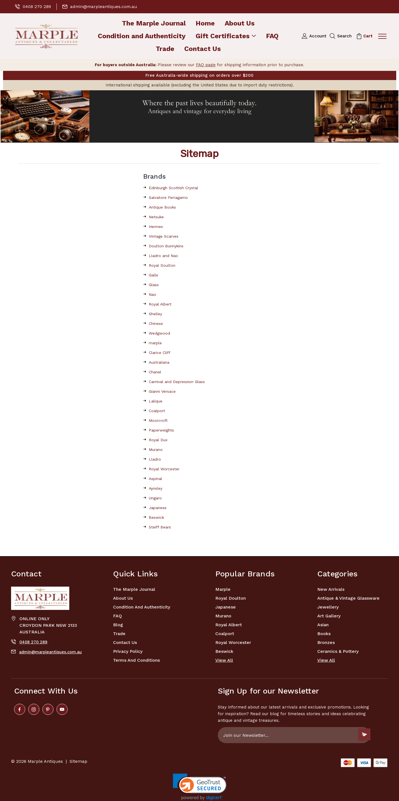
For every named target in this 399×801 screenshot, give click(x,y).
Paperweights (161, 430)
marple (155, 343)
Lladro (155, 459)
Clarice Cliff (159, 352)
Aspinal (155, 478)
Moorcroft (158, 420)
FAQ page (206, 64)
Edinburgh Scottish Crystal (173, 188)
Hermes (156, 226)
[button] (199, 116)
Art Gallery (329, 615)
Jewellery (328, 607)
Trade (165, 49)
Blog (118, 624)
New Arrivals (330, 589)
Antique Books (162, 207)
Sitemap (78, 761)
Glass (154, 285)
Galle (153, 275)
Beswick (156, 517)
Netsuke (156, 217)
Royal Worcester (164, 469)
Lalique (155, 401)
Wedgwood (159, 333)
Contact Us (202, 49)
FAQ (272, 36)
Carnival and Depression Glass (177, 381)
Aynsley (155, 488)
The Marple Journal (154, 23)
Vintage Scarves (163, 236)
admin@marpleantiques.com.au (101, 6)
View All (224, 660)
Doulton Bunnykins (166, 246)
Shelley (155, 314)
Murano (156, 449)
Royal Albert (160, 304)
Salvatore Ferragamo (168, 197)
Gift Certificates (226, 36)
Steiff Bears (160, 527)
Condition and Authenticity (142, 36)
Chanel (155, 372)
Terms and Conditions (136, 660)
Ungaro (155, 498)
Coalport (157, 411)
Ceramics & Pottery (338, 651)
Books (324, 633)
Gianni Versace (162, 391)
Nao (152, 294)
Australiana (159, 362)
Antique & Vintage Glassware (348, 598)
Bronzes (326, 642)
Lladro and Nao (163, 255)
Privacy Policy (127, 651)
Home (205, 23)
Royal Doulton (162, 265)
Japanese (158, 507)
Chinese (156, 323)
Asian (323, 624)
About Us (240, 23)
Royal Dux (158, 440)
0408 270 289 (33, 6)
